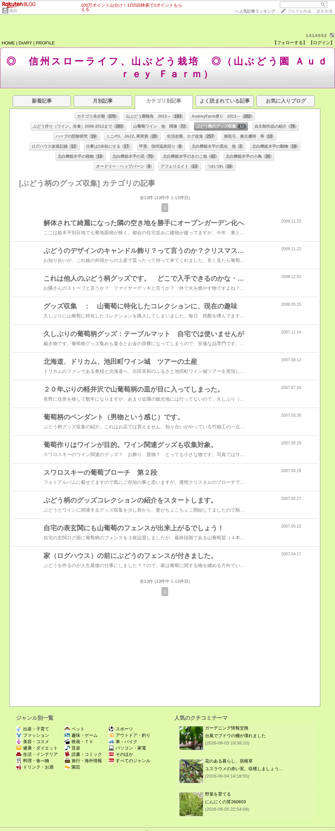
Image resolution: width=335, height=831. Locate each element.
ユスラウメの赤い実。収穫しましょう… (244, 768)
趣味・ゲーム (81, 735)
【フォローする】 (289, 42)
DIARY (25, 42)
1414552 (317, 35)
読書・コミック (83, 754)
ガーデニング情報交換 (226, 727)
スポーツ (121, 728)
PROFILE (45, 42)
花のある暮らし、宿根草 (229, 761)
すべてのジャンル (129, 760)
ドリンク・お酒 (34, 767)
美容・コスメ (32, 741)
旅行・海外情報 (83, 760)
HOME (8, 42)
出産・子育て (32, 728)
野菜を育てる (218, 794)
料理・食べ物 (32, 760)
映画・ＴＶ (79, 741)
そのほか (121, 754)
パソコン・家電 (127, 747)
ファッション (32, 735)
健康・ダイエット (37, 747)
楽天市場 (324, 11)
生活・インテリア (37, 754)
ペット (75, 728)
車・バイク (123, 741)
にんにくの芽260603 (225, 801)
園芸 (13, 10)
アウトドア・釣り (129, 735)
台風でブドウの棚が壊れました (235, 735)
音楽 (72, 747)
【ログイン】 (322, 42)
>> (254, 11)
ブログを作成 (299, 11)
